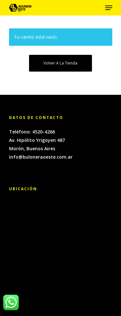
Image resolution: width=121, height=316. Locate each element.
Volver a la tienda (60, 63)
